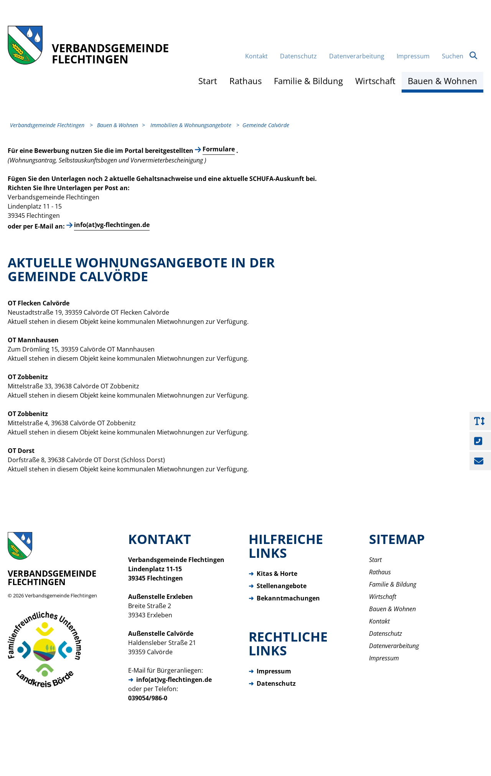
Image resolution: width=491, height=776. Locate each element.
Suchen (459, 77)
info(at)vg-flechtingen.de (112, 249)
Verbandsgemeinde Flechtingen (61, 619)
